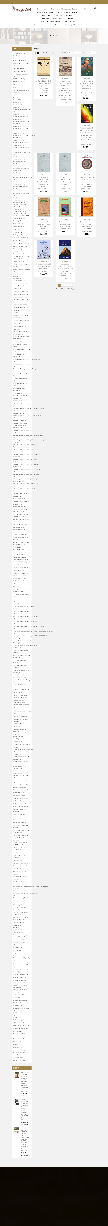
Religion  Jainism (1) (19, 977)
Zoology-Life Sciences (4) (21, 1060)
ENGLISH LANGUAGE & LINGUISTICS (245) (20, 515)
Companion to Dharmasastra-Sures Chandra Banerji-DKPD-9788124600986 (43, 226)
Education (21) (17, 398)
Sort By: (64, 53)
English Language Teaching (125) (21, 520)
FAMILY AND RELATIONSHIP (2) (19, 548)
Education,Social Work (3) (21, 501)
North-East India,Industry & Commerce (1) (21, 831)
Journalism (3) (17, 726)
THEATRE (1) (17, 1041)
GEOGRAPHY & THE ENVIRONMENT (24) (19, 577)
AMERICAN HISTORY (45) (21, 61)
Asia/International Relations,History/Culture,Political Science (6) (21, 135)
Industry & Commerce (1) (21, 716)
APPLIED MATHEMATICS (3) (21, 75)
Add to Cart (24, 1096)
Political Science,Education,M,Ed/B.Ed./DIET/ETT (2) (21, 893)
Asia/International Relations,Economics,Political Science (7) (21, 121)
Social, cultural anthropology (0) (18, 1019)
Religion (73, 22)
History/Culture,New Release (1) (19, 661)
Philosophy (70, 18)
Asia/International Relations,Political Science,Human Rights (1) (21, 184)
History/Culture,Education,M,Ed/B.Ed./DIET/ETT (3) (21, 627)
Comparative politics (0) (20, 307)
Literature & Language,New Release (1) (21, 755)
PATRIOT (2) (17, 852)
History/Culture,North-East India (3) (20, 666)
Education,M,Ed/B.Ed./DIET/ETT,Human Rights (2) (21, 446)
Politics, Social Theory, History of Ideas (53, 22)
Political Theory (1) (19, 922)
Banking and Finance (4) (20, 235)
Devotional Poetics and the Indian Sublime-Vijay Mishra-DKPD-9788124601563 (87, 226)
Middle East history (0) (20, 806)
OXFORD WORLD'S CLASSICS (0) (19, 849)
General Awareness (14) (20, 567)
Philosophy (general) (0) (21, 863)
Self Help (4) (17, 997)
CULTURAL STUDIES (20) (21, 321)
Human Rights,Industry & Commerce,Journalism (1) (21, 696)
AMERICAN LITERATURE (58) (21, 64)
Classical (55, 36)
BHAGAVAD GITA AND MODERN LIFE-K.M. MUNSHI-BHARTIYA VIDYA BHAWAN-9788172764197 (25, 1081)
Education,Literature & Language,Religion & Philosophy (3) (20, 425)
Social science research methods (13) (20, 1001)
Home (39, 9)
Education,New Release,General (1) (19, 497)
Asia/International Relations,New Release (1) (21, 146)
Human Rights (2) (18, 692)
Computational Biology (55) (17, 311)
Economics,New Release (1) (20, 380)
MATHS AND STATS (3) (20, 798)
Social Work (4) (18, 1005)
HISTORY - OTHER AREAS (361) (21, 595)
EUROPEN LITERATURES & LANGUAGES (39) (21, 543)
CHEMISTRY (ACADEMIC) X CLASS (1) (21, 265)
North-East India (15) (20, 822)
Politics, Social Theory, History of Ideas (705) (20, 936)
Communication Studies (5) (21, 305)
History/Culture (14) (19, 604)
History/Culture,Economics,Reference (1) (21, 622)
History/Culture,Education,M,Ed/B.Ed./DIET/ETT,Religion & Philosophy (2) (21, 637)
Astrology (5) (17, 221)
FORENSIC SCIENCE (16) (21, 562)
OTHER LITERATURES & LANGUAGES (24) (21, 844)
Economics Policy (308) (18, 350)
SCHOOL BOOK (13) (19, 983)
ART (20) (15, 84)
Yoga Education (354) (19, 1057)
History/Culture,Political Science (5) (21, 671)
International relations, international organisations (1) (20, 721)
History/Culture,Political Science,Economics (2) (21, 676)
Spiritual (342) (17, 1031)
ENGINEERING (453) (19, 507)
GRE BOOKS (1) (18, 583)
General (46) (17, 565)
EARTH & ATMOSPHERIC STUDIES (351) (21, 338)
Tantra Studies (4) (18, 1039)
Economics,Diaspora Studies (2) (19, 355)
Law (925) (16, 739)
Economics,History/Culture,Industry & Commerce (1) (21, 370)
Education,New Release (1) (21, 493)
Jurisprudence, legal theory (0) (19, 730)
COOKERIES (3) (18, 318)
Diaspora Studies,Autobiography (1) (21, 330)
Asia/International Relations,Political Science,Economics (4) (20, 159)
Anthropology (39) (19, 71)
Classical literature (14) (20, 291)
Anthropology (49, 9)
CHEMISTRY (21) (18, 261)
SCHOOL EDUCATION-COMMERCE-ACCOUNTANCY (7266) (20, 988)
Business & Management (46, 12)
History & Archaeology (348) (19, 590)
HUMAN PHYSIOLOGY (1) (21, 689)
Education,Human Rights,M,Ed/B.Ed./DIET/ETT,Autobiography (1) (21, 415)
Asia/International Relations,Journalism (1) (20, 141)
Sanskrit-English (40, 25)
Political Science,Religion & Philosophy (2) (21, 918)
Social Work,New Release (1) (21, 1009)
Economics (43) (18, 342)
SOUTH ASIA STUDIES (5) (21, 1025)
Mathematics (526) (19, 795)
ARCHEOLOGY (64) (19, 79)
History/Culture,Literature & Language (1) (21, 656)
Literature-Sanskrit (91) (20, 785)
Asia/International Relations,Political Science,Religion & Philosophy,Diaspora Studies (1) (19, 202)
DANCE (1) (16, 323)
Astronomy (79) (18, 224)
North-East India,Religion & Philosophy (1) (21, 836)
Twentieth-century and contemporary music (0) (20, 1051)
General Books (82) (19, 570)
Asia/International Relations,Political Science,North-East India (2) (21, 192)
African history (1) (19, 53)
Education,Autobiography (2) (21, 405)
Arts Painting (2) (18, 95)
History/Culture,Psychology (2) (21, 681)
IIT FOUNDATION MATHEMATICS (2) (19, 701)
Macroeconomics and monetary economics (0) (20, 789)
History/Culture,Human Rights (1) (20, 651)
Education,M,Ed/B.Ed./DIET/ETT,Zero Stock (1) (21, 490)
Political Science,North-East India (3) (20, 913)
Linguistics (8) (17, 741)
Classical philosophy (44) (21, 294)
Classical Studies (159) (20, 297)
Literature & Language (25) (21, 744)
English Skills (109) (19, 527)
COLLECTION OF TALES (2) (20, 301)
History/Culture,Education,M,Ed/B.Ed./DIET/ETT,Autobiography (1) (21, 632)
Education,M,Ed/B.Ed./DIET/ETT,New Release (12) (21, 460)
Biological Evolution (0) (20, 237)
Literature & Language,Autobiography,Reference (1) (21, 749)
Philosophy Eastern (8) (20, 866)
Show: (84, 53)
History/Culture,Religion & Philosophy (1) (21, 686)
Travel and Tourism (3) (20, 1047)
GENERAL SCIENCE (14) (20, 573)
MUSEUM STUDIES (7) (20, 817)
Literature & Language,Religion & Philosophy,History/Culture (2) (21, 774)
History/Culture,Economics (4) (21, 612)
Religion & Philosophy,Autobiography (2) (21, 958)
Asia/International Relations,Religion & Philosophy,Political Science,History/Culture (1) (21, 212)
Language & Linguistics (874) (18, 735)
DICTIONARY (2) (18, 334)
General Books (47, 15)
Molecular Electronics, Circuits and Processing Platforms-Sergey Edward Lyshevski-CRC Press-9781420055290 (25, 1109)
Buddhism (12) (17, 249)
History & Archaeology (64, 15)
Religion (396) (17, 950)
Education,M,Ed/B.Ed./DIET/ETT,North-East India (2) (21, 465)
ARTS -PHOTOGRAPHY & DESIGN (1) (21, 91)
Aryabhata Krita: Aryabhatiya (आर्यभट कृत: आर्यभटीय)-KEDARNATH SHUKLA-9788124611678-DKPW (87, 88)
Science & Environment (57, 25)
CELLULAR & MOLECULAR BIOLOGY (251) (21, 257)
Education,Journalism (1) (21, 420)
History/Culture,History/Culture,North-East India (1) (21, 647)
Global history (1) (19, 581)
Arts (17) (16, 87)
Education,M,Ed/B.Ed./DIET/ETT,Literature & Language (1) (21, 455)
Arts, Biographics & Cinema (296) (19, 99)
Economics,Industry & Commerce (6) (20, 375)
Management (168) (19, 792)
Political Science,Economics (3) (20, 880)
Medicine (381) (17, 801)
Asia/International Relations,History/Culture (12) (21, 128)
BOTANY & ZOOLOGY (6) (21, 243)
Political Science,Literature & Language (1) (21, 904)
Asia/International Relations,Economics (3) (20, 115)
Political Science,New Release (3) (20, 909)
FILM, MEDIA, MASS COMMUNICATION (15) (20, 558)
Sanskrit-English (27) (19, 980)
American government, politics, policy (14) (20, 57)
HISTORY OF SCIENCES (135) (20, 600)
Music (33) (16, 820)
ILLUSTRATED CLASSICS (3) (21, 706)
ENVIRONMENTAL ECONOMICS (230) (19, 531)
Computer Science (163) (20, 315)
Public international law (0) (20, 943)
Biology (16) (17, 240)
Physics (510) (17, 868)
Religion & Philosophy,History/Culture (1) (21, 965)
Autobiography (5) (19, 226)
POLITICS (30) (17, 925)
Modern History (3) (19, 814)
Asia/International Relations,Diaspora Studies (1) (21, 110)
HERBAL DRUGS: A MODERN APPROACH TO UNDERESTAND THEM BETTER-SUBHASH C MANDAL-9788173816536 (25, 1138)
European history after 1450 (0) (20, 538)
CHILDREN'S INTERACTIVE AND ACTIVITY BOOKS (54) (20, 281)
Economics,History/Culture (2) (21, 365)
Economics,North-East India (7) (20, 384)
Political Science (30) (19, 871)
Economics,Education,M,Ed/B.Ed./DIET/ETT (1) (21, 360)
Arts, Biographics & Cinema (67, 9)
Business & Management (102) (19, 253)
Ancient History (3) (19, 68)
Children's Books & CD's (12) (19, 275)
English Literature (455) (20, 524)
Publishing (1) (17, 947)
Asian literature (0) (19, 218)
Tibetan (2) (16, 1044)
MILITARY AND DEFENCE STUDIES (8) (21, 810)
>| (71, 285)
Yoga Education (74, 25)
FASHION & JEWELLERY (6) (18, 553)
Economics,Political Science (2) (19, 389)
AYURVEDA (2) (17, 229)
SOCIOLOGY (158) (18, 1023)
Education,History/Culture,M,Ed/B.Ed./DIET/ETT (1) (21, 410)
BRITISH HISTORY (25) (20, 246)
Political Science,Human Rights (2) (20, 899)
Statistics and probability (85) (21, 1035)
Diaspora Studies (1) (19, 326)
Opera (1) (16, 840)
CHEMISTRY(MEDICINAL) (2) (21, 270)
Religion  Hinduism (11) (20, 974)
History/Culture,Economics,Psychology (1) (21, 617)
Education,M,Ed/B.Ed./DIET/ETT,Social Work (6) (21, 485)
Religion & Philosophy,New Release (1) (21, 971)
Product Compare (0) (47, 53)
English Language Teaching (67, 12)
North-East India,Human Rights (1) (21, 826)
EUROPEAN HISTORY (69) (21, 535)
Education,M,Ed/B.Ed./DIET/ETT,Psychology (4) (21, 470)
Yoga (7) (15, 1055)
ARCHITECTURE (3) (19, 82)
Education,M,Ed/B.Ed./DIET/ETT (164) (21, 431)
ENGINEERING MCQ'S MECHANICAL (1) (20, 511)
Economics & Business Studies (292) (20, 345)
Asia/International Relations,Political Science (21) (21, 152)
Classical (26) (17, 288)
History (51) (17, 586)
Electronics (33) (18, 504)
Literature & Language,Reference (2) (20, 760)
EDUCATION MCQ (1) (19, 401)
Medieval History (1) (19, 804)
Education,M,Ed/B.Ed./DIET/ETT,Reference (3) (21, 475)
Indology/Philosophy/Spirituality (51, 18)
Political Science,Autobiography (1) (21, 875)
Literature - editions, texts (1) (21, 781)
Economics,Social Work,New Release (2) (20, 394)
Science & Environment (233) (19, 994)
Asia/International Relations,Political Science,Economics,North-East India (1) (21, 167)
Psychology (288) (18, 940)
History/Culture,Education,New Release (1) (21, 642)
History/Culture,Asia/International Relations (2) (21, 608)
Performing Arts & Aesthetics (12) (19, 856)
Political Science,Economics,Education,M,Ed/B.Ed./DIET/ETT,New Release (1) (21, 886)
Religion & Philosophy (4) (21, 953)
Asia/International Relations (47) (19, 104)
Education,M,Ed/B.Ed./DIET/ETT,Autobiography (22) (21, 436)
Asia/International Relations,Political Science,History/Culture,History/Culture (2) (21, 176)
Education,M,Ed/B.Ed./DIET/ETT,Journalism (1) (21, 451)
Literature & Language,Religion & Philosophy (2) (19, 766)
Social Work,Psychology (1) (20, 1014)
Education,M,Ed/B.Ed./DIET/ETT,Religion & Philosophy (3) (21, 480)
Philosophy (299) (18, 860)
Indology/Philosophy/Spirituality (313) (21, 713)
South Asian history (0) (20, 1028)
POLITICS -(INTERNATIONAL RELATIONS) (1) (19, 930)
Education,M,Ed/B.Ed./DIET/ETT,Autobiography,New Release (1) (21, 441)
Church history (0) (19, 286)
